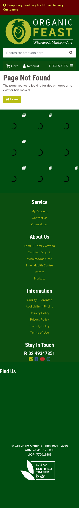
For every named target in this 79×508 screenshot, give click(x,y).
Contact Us (39, 218)
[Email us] (31, 359)
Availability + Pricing (39, 306)
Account (31, 66)
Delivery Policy (39, 313)
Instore (39, 272)
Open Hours (39, 224)
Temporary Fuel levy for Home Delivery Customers (33, 7)
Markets (39, 278)
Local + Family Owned (39, 246)
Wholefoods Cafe (39, 259)
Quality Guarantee (39, 300)
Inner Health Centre (39, 265)
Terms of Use (39, 332)
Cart (12, 66)
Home (12, 99)
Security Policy (40, 326)
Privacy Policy (39, 319)
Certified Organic (39, 252)
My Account (40, 211)
